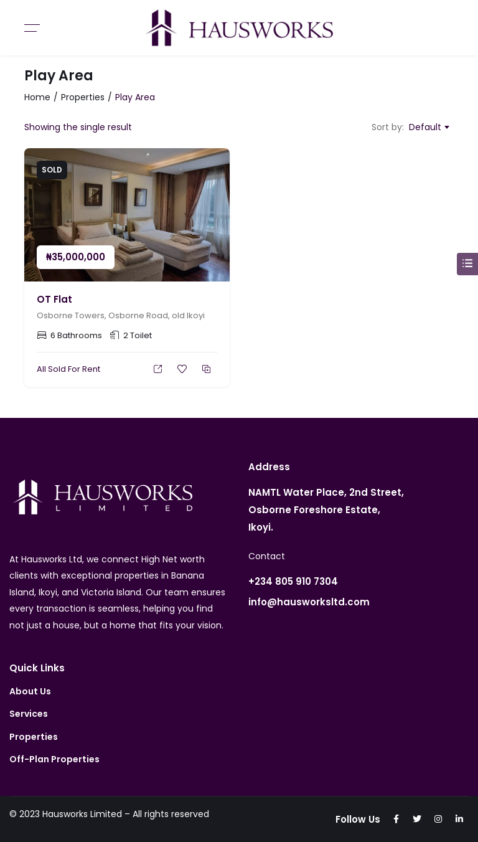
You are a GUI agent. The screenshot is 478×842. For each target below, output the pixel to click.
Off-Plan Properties (54, 759)
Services (28, 713)
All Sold (51, 369)
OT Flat (54, 299)
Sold (52, 169)
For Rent (84, 369)
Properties (83, 97)
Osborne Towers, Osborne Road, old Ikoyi (121, 315)
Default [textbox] (425, 127)
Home (37, 97)
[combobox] (429, 127)
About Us (30, 691)
